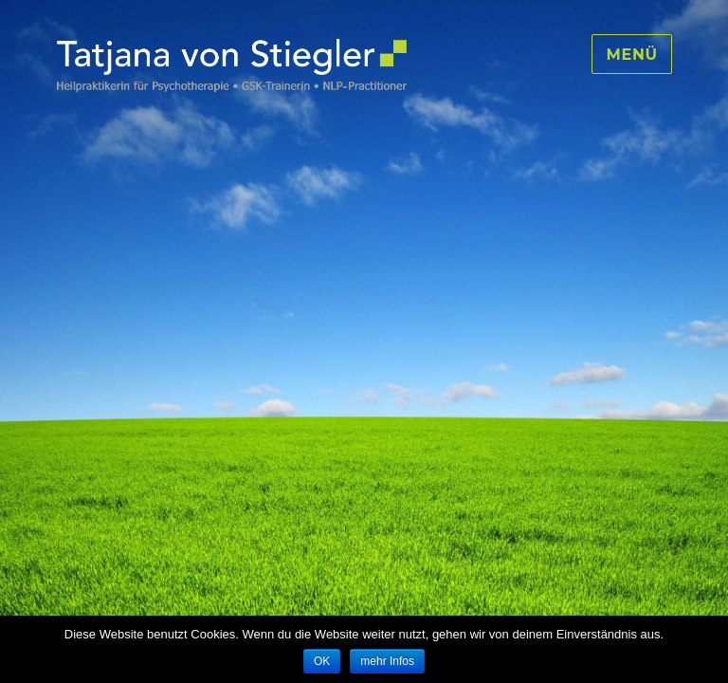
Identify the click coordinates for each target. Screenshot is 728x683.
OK (322, 661)
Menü (632, 55)
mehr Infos (387, 661)
